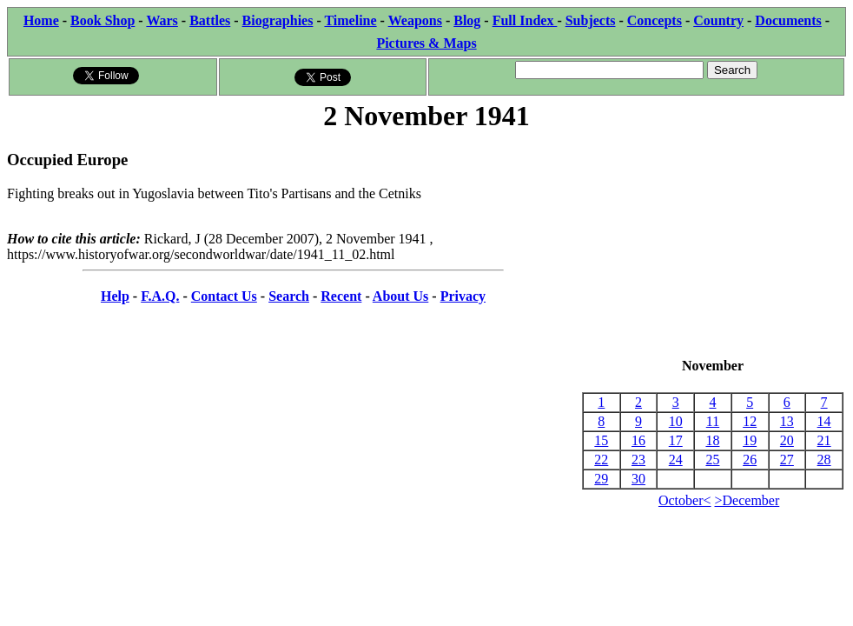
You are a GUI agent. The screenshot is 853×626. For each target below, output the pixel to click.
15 (601, 440)
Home (41, 20)
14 (824, 421)
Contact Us (224, 296)
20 (787, 440)
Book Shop (102, 20)
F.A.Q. (160, 296)
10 (676, 421)
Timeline (350, 20)
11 (712, 421)
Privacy (463, 296)
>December (747, 500)
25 (712, 459)
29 (601, 478)
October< (684, 500)
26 (750, 459)
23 (638, 459)
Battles (209, 20)
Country (718, 20)
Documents (788, 20)
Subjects (590, 20)
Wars (161, 20)
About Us (400, 296)
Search (288, 296)
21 (824, 440)
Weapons (415, 20)
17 (676, 440)
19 (750, 440)
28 (824, 459)
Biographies (278, 20)
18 (712, 440)
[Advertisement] (712, 246)
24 (676, 459)
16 (638, 440)
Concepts (654, 20)
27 (787, 459)
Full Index (525, 20)
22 (601, 459)
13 (787, 421)
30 (638, 478)
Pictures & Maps (426, 43)
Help (115, 296)
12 (750, 421)
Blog (466, 20)
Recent (341, 296)
